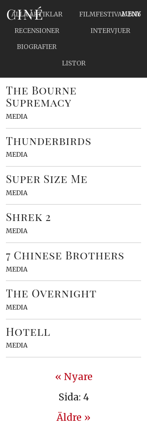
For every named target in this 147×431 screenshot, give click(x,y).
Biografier (36, 47)
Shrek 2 (28, 216)
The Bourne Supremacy (41, 96)
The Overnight (51, 293)
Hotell (28, 331)
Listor (73, 63)
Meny (131, 14)
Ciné (25, 13)
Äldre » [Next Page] (73, 417)
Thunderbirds (48, 140)
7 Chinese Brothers (65, 255)
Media (16, 116)
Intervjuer (110, 30)
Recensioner (37, 30)
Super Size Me (46, 178)
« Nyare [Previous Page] (74, 377)
